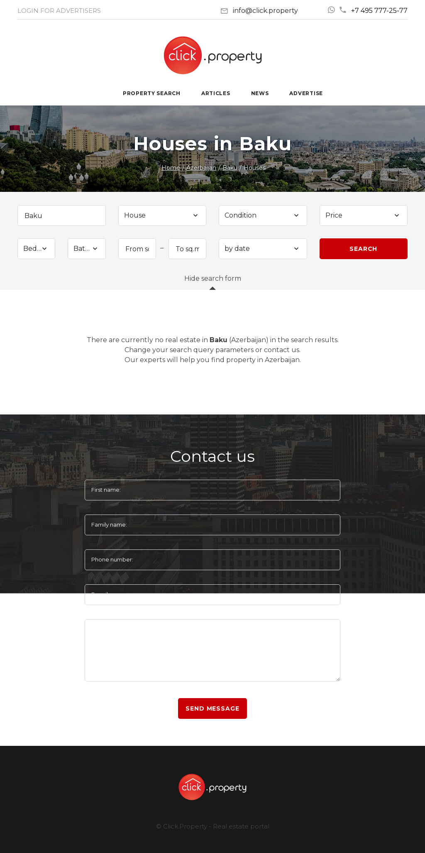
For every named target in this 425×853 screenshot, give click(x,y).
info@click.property (265, 11)
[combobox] (162, 215)
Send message (212, 708)
